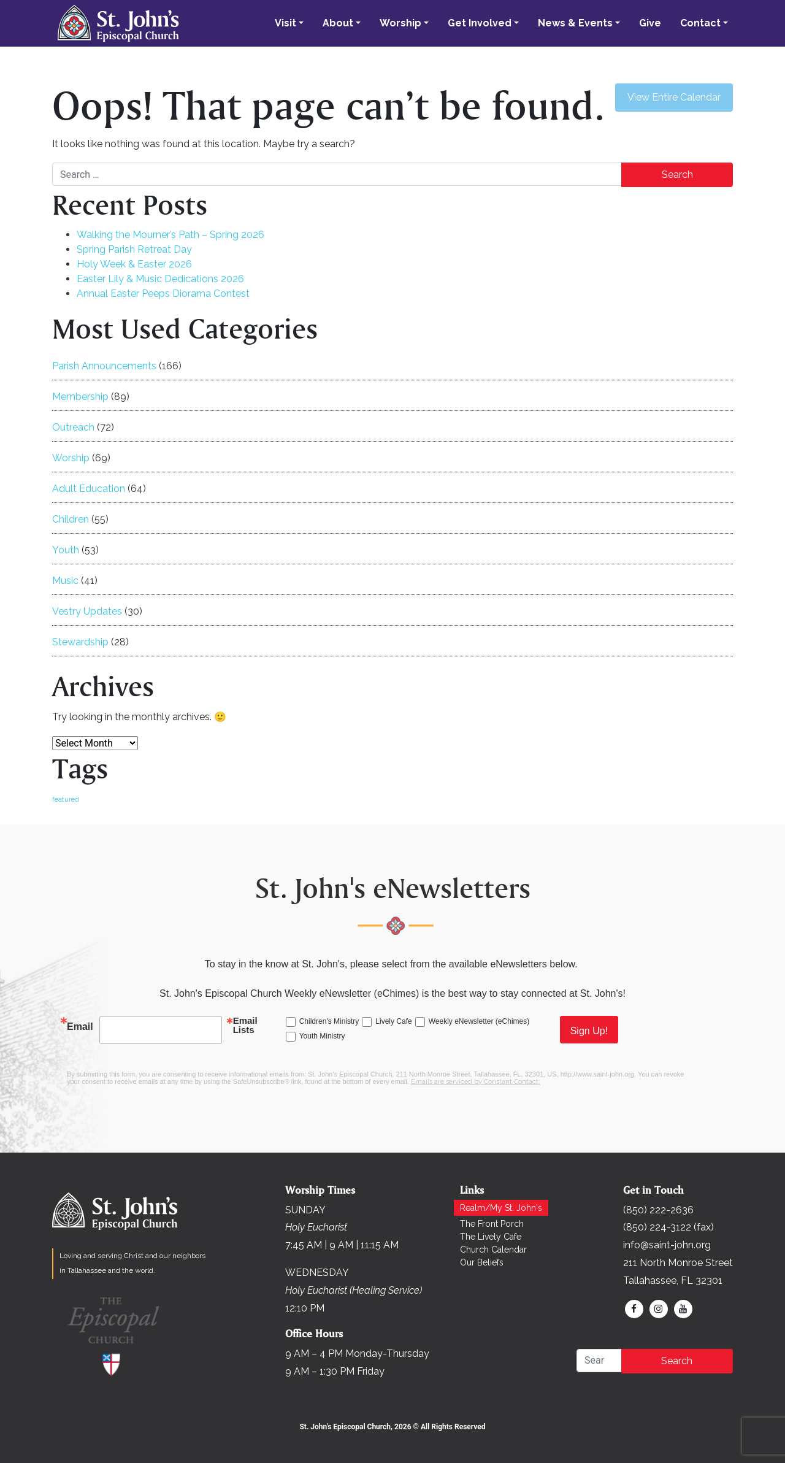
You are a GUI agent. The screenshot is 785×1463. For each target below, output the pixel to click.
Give (650, 23)
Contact (700, 23)
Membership (80, 396)
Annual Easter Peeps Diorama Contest (163, 293)
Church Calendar (493, 1249)
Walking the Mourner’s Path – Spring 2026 (170, 234)
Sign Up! (589, 1031)
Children (70, 519)
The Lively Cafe (490, 1237)
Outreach (73, 427)
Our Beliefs (482, 1262)
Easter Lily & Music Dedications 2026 (160, 279)
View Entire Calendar (674, 97)
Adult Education (88, 488)
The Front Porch (492, 1224)
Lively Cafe (393, 1021)
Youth (65, 550)
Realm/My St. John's (501, 1208)
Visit (285, 23)
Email (80, 1026)
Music (65, 580)
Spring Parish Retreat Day (134, 249)
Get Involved (479, 23)
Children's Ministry (329, 1021)
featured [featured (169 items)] (65, 799)
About (338, 23)
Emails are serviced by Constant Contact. (475, 1082)
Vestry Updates (87, 611)
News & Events (575, 23)
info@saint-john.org (667, 1245)
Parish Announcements (104, 366)
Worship (400, 23)
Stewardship (80, 642)
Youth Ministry (322, 1036)
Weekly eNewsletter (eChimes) (479, 1021)
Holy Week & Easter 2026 (134, 264)
